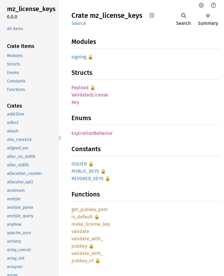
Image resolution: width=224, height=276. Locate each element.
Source (78, 23)
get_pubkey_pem (89, 209)
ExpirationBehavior (92, 133)
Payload (80, 87)
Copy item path (152, 15)
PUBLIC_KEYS (85, 171)
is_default (82, 217)
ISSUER (79, 164)
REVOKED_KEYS (87, 178)
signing (78, 57)
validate (80, 231)
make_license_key (90, 224)
